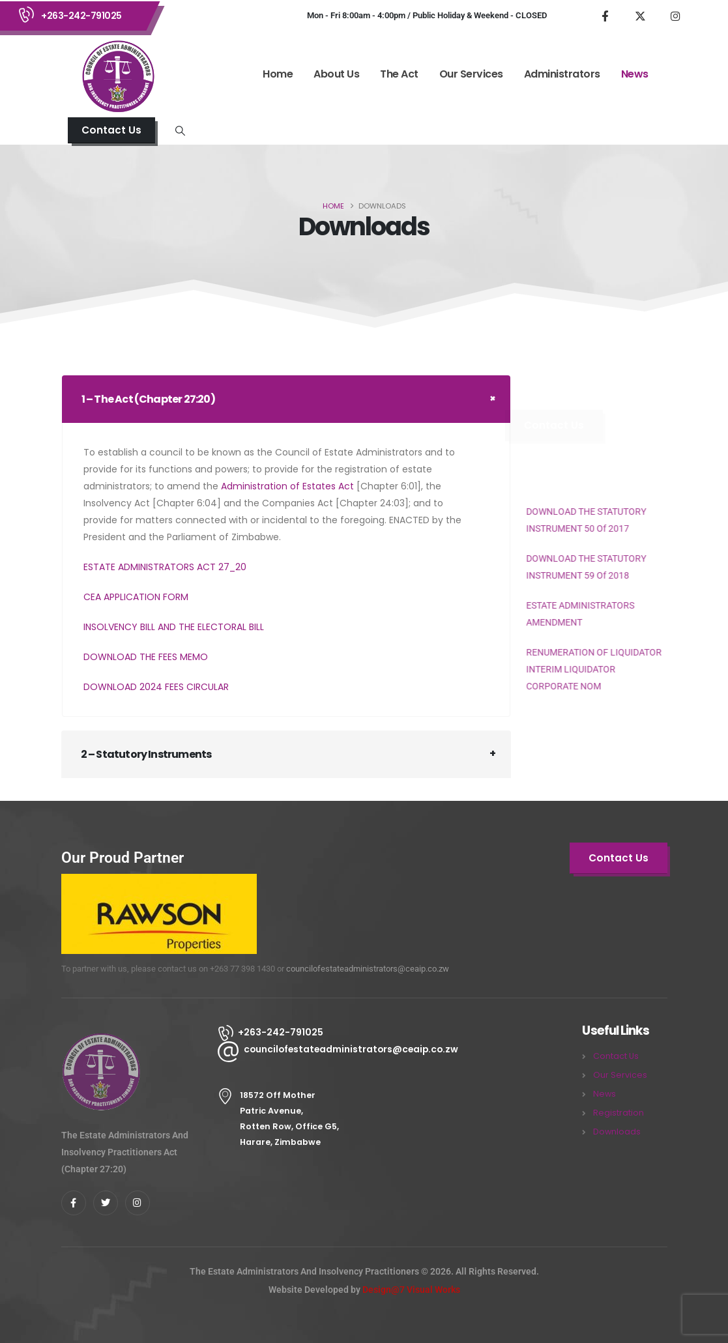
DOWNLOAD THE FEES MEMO (145, 656)
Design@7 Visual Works (411, 1289)
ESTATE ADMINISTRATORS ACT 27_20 (164, 566)
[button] (111, 130)
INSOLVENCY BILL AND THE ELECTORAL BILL (173, 626)
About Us (336, 73)
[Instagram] (675, 15)
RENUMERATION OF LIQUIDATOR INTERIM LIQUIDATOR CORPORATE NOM (580, 669)
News (634, 73)
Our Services (471, 73)
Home (278, 73)
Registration (618, 1112)
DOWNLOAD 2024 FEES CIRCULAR (156, 686)
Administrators (562, 73)
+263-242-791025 (81, 15)
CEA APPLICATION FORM (135, 596)
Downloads (617, 1131)
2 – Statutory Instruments (146, 754)
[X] (640, 15)
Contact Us (616, 1055)
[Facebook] (604, 15)
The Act (399, 73)
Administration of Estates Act (287, 486)
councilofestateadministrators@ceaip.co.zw (367, 969)
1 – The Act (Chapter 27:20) (148, 399)
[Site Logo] (117, 75)
